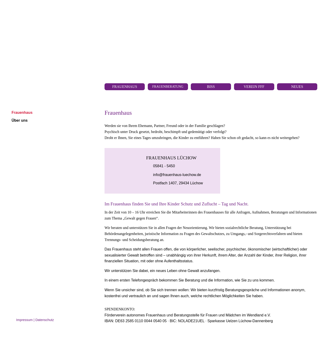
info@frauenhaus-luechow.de (177, 175)
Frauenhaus (22, 112)
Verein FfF (254, 87)
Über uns (20, 120)
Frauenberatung (167, 86)
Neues (297, 87)
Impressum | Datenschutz (35, 320)
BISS (211, 87)
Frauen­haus (124, 87)
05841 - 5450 (164, 166)
